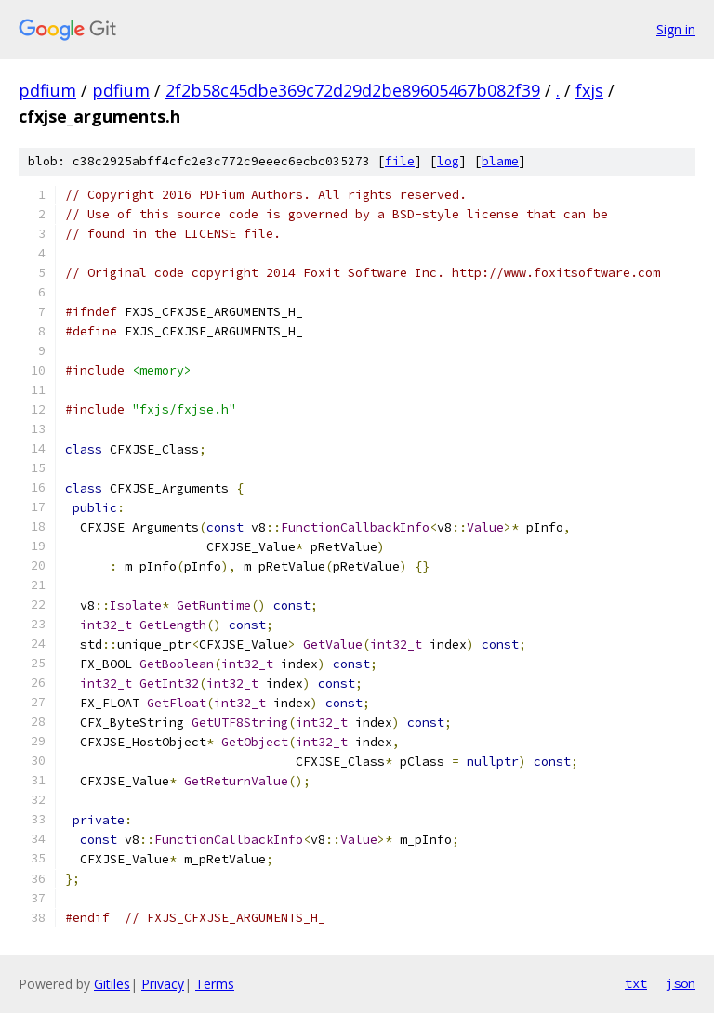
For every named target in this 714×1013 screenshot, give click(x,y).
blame (500, 161)
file (400, 161)
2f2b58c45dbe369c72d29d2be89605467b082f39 (352, 90)
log (448, 161)
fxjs (589, 90)
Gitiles (112, 984)
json (680, 983)
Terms (214, 984)
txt (636, 983)
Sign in (675, 29)
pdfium (47, 90)
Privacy (162, 984)
